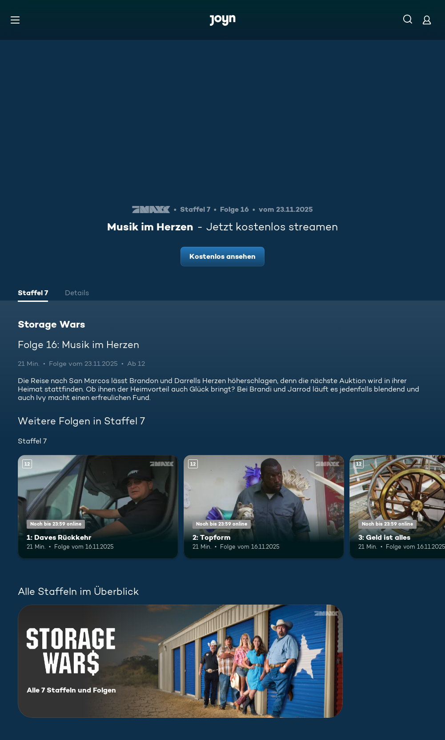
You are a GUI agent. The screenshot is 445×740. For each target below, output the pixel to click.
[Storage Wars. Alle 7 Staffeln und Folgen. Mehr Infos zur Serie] (180, 661)
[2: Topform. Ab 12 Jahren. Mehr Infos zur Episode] (264, 507)
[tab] (33, 294)
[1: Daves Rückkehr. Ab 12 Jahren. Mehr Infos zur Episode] (98, 507)
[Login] (427, 20)
